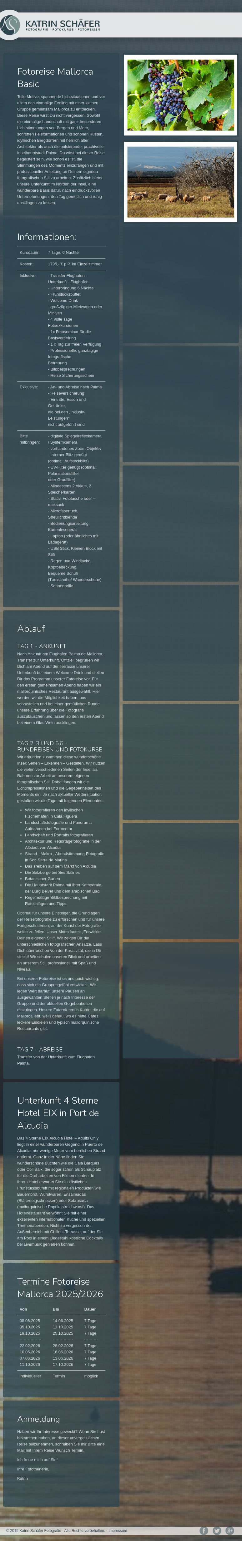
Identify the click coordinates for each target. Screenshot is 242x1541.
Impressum (117, 1531)
